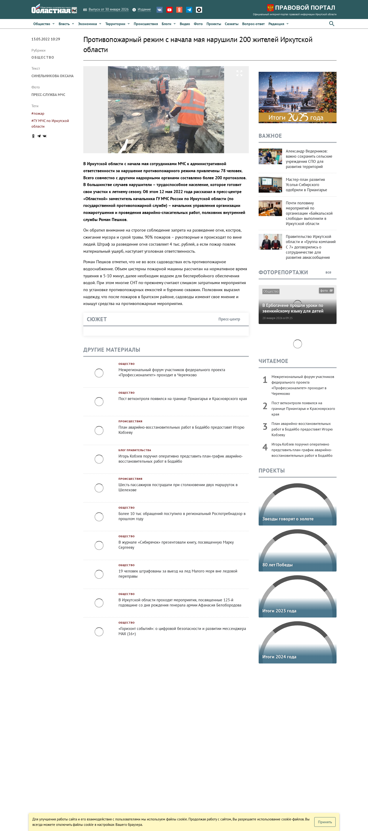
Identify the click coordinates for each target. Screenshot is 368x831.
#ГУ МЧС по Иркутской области (50, 123)
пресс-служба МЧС (48, 94)
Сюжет (97, 319)
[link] (44, 23)
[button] (279, 23)
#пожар (37, 113)
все (331, 272)
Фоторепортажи (283, 272)
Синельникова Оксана (52, 75)
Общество (42, 57)
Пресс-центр (231, 319)
